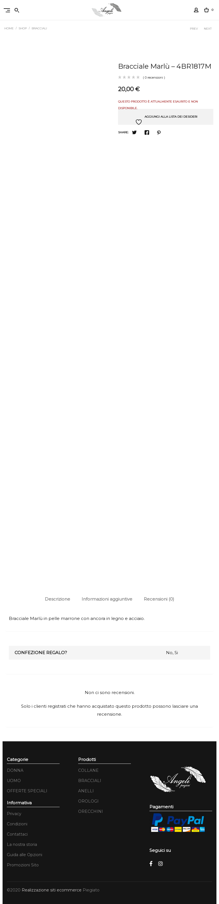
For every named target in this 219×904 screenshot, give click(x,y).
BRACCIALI (39, 28)
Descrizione (57, 599)
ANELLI (86, 790)
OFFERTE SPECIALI (27, 790)
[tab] (57, 599)
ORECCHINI (90, 811)
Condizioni (17, 824)
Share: (123, 132)
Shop (23, 28)
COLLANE (88, 770)
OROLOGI (88, 801)
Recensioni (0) (159, 599)
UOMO (14, 780)
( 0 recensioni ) (154, 77)
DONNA (15, 770)
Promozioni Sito (23, 865)
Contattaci (17, 834)
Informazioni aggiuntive (107, 599)
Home (9, 28)
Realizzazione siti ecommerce (52, 890)
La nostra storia (22, 844)
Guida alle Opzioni (24, 854)
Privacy (14, 813)
